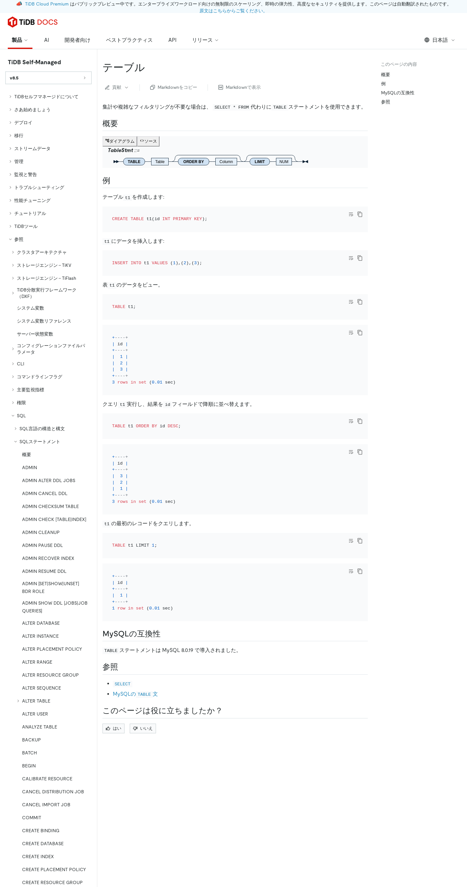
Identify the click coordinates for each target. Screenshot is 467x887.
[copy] (360, 214)
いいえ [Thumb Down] (143, 657)
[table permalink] (150, 67)
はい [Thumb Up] (113, 657)
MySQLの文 (135, 623)
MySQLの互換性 (397, 92)
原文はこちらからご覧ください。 (233, 10)
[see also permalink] (123, 596)
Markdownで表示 (239, 87)
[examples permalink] (115, 180)
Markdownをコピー (173, 87)
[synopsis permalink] (123, 123)
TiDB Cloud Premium (47, 3)
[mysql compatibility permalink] (166, 563)
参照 (385, 101)
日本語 (440, 40)
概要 (385, 74)
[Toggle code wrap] (350, 214)
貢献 (117, 87)
